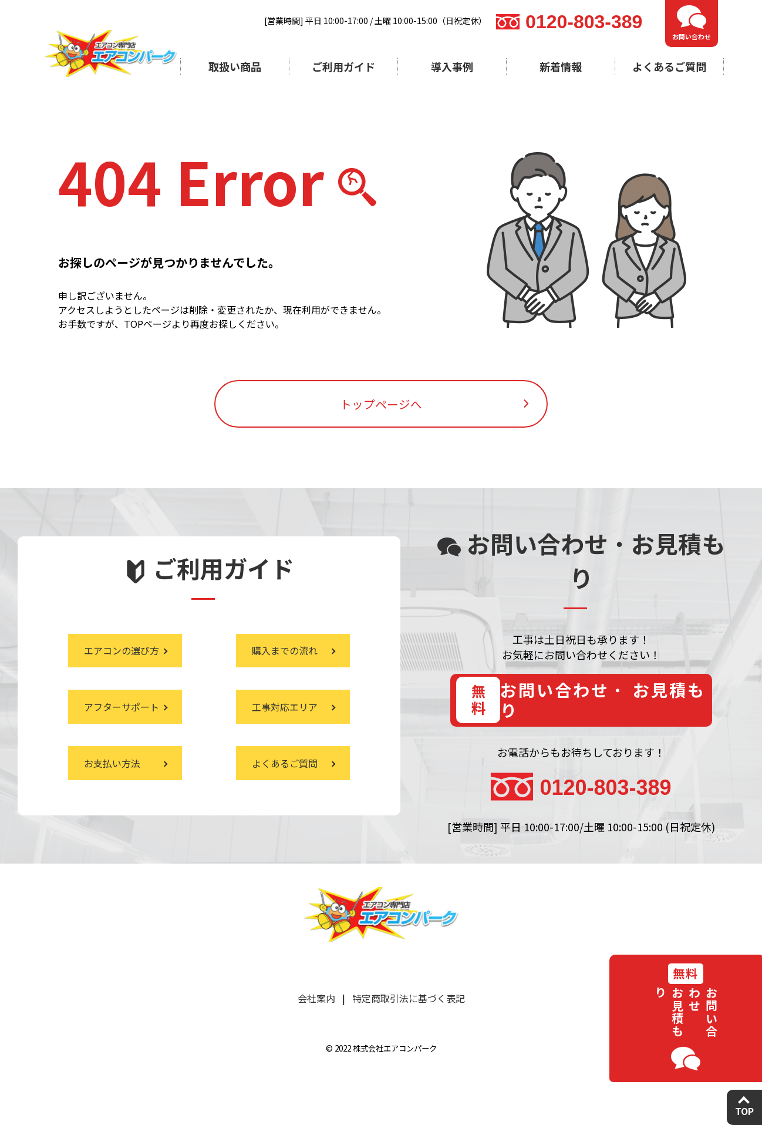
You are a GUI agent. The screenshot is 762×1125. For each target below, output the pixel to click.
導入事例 (452, 66)
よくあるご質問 (669, 66)
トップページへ (381, 413)
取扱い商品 (234, 66)
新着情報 (561, 66)
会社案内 (316, 1021)
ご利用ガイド (343, 66)
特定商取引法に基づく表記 (408, 1021)
